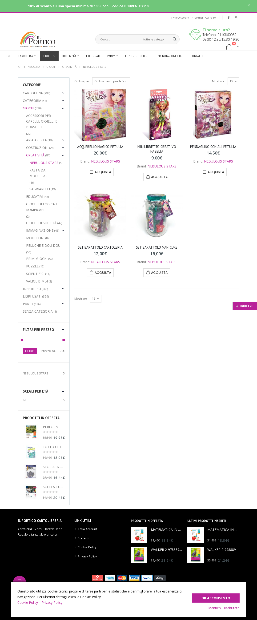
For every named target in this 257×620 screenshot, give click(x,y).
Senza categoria (38, 311)
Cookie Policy (87, 547)
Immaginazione (39, 230)
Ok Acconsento (215, 598)
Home (7, 56)
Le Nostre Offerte (137, 56)
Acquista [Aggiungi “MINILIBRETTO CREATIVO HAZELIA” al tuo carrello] (159, 177)
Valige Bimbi (37, 281)
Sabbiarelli (39, 189)
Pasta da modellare (39, 173)
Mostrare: (218, 81)
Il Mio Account (180, 17)
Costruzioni (37, 147)
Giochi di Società (41, 223)
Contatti (196, 56)
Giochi (47, 56)
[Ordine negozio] (111, 81)
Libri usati (93, 56)
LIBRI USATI (32, 296)
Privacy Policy (87, 556)
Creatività (35, 155)
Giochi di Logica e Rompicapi (42, 207)
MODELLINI (35, 238)
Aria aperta (36, 140)
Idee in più (69, 56)
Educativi (34, 196)
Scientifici (35, 273)
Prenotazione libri (170, 56)
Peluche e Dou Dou (43, 245)
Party (111, 56)
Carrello (210, 17)
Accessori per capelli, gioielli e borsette (41, 121)
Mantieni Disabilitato (224, 608)
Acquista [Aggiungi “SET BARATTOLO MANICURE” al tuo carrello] (159, 272)
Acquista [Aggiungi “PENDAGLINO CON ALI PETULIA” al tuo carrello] (216, 172)
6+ (24, 400)
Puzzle (32, 266)
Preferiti (197, 17)
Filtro (29, 351)
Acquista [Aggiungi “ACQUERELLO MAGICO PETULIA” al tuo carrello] (103, 172)
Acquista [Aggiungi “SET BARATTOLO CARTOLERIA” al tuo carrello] (103, 272)
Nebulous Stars (43, 162)
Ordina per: (82, 81)
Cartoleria (25, 56)
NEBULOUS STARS (105, 161)
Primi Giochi (37, 258)
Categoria (32, 100)
